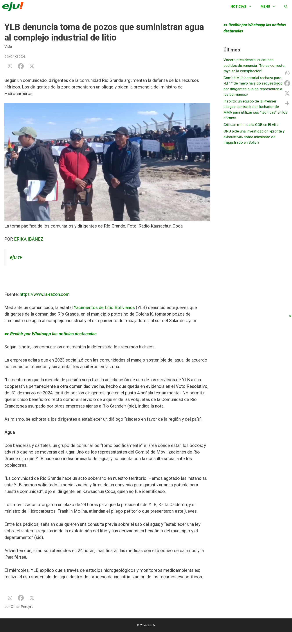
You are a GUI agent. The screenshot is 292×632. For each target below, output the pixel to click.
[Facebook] (21, 66)
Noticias (243, 6)
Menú (270, 6)
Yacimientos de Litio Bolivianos (104, 307)
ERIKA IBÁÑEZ (28, 239)
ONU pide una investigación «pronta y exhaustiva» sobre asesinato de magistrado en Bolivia (254, 137)
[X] (32, 66)
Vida (8, 46)
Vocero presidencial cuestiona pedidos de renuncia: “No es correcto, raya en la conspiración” (254, 65)
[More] (287, 103)
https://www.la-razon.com (45, 294)
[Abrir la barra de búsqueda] (286, 6)
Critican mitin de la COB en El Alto (251, 124)
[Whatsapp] (10, 66)
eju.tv (16, 257)
